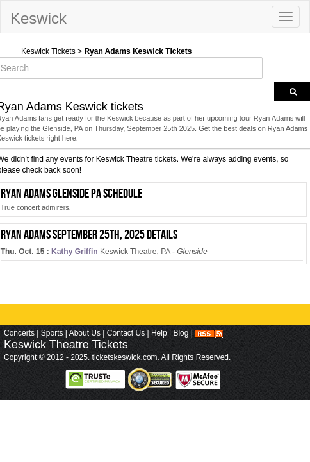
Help (159, 333)
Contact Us (126, 333)
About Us (85, 333)
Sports (52, 333)
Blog (180, 333)
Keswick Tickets (48, 51)
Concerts (19, 333)
